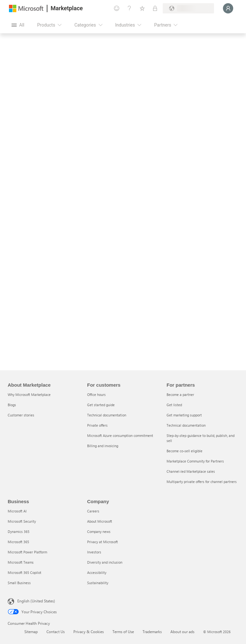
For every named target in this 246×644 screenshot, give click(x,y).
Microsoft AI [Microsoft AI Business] (17, 511)
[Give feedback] (116, 8)
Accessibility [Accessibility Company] (96, 572)
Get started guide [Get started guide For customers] (101, 404)
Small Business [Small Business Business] (19, 582)
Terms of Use (123, 631)
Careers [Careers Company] (93, 511)
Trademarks (152, 631)
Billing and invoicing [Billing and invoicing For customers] (102, 445)
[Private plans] (155, 8)
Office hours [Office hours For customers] (96, 394)
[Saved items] (142, 8)
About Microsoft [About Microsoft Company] (99, 521)
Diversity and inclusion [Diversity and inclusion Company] (104, 562)
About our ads (182, 631)
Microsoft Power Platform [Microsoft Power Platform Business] (27, 552)
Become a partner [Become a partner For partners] (180, 394)
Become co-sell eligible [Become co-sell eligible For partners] (184, 450)
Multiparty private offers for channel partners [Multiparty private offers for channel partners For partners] (202, 481)
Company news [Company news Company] (99, 531)
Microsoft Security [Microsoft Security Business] (22, 521)
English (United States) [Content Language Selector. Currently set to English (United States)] (36, 600)
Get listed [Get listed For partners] (174, 404)
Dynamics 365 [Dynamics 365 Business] (18, 531)
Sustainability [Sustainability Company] (97, 582)
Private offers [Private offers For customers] (97, 425)
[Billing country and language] (188, 8)
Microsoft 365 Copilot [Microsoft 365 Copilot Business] (24, 572)
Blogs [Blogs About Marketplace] (12, 404)
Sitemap (31, 631)
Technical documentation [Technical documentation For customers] (106, 415)
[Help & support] (129, 8)
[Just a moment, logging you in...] (228, 8)
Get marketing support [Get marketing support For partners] (184, 415)
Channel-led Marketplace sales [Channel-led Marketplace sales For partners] (191, 471)
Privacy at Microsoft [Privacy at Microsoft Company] (102, 541)
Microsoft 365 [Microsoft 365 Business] (18, 541)
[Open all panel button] (18, 25)
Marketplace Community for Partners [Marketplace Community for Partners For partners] (195, 461)
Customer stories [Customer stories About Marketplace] (21, 415)
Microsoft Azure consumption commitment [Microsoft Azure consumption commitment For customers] (120, 435)
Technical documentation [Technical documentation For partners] (186, 425)
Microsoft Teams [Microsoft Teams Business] (21, 562)
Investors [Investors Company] (94, 552)
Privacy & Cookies (88, 631)
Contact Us (55, 631)
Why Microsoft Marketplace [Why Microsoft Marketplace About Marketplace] (29, 394)
